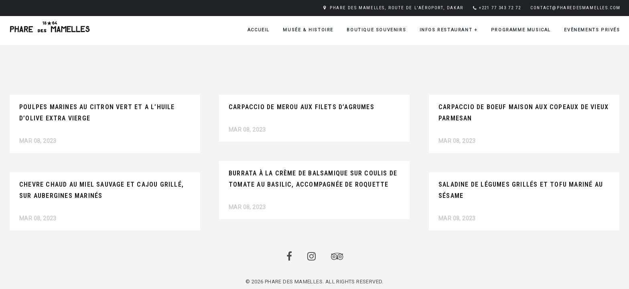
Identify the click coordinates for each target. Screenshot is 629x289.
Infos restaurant (449, 30)
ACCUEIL (259, 30)
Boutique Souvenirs (376, 30)
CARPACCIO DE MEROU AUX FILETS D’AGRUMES (301, 107)
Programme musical (521, 30)
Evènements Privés (592, 30)
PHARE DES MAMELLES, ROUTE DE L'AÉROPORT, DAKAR (396, 7)
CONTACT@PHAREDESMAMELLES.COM (575, 7)
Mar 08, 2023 (38, 141)
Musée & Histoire (308, 30)
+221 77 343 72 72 (500, 7)
